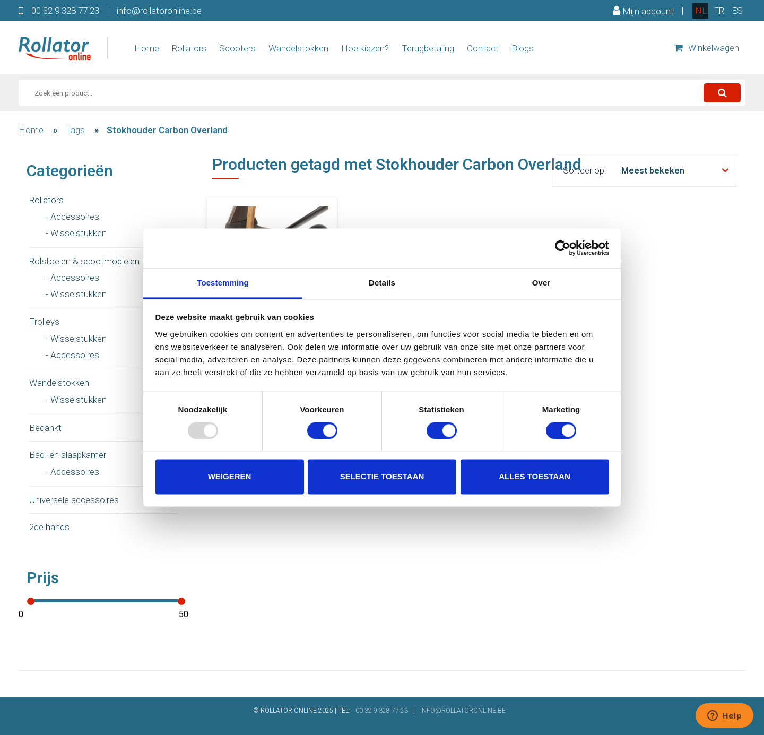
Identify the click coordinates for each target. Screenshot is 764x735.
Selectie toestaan (382, 476)
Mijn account (643, 10)
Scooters (237, 48)
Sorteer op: (584, 170)
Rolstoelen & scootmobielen (84, 261)
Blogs (522, 48)
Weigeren (229, 476)
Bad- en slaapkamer (67, 454)
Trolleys (44, 321)
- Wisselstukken (76, 233)
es (737, 10)
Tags (75, 130)
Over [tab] (541, 282)
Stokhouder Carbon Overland (167, 130)
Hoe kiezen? (365, 48)
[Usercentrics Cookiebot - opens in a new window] (562, 248)
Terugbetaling (428, 48)
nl (701, 10)
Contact (483, 48)
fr (719, 10)
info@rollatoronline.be (159, 10)
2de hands (49, 527)
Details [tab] (382, 282)
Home (146, 48)
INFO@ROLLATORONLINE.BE (463, 710)
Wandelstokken (298, 48)
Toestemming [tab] (223, 282)
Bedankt (45, 427)
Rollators (189, 48)
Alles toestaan (534, 476)
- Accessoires (72, 216)
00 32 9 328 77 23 (65, 10)
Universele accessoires (74, 500)
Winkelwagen (706, 47)
